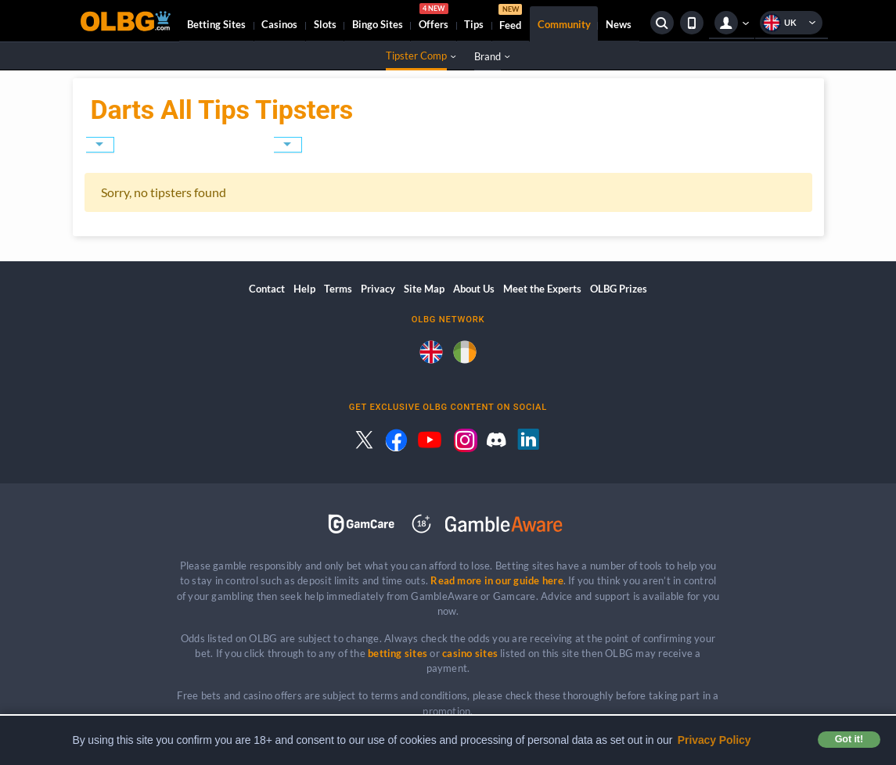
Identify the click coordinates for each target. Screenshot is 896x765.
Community (564, 24)
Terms (338, 288)
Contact (267, 288)
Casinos (279, 24)
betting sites (397, 653)
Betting (216, 24)
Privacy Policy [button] (714, 740)
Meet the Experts (542, 288)
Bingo (377, 24)
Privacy (378, 288)
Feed (510, 19)
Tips (474, 24)
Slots (325, 24)
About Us (474, 288)
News (619, 24)
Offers (433, 19)
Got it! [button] (849, 739)
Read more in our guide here (496, 580)
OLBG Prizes (618, 288)
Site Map (424, 288)
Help (304, 288)
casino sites (470, 653)
